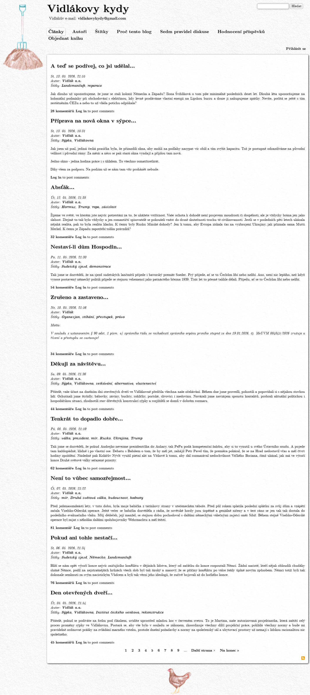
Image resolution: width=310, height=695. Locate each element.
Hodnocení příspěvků (241, 32)
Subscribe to (303, 658)
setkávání (104, 383)
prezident (81, 438)
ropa (95, 207)
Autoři (79, 32)
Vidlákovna (83, 140)
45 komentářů (62, 642)
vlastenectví (146, 383)
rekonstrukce (152, 612)
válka (65, 438)
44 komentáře (62, 409)
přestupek (104, 317)
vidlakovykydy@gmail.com (102, 18)
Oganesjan (70, 317)
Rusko (105, 438)
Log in (81, 111)
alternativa (123, 383)
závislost (108, 207)
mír (94, 438)
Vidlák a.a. (71, 81)
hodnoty (136, 498)
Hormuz (68, 207)
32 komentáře (62, 237)
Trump (83, 207)
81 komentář (61, 528)
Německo (97, 557)
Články (56, 32)
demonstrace (100, 266)
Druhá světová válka (88, 498)
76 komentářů (62, 583)
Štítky (101, 32)
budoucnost (117, 498)
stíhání (88, 317)
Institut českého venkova (117, 612)
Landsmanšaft (73, 85)
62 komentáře (62, 468)
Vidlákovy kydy (88, 9)
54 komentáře (62, 287)
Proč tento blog (134, 32)
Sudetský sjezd (74, 266)
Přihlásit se (296, 49)
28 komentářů (62, 111)
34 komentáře (62, 354)
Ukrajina (120, 438)
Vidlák (67, 312)
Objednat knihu (65, 39)
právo (119, 317)
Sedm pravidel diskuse (184, 32)
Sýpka (66, 140)
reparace (94, 85)
